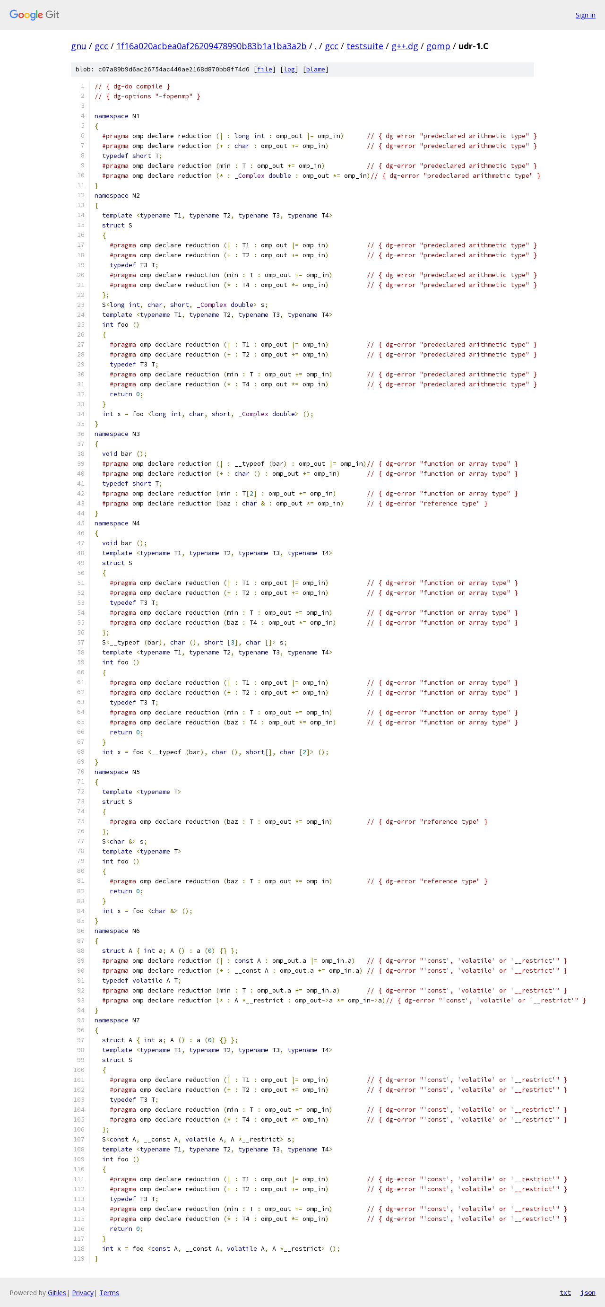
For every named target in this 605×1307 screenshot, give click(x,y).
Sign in (586, 14)
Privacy (83, 1292)
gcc (101, 46)
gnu (78, 46)
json (588, 1292)
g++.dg (404, 46)
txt (565, 1292)
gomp (438, 46)
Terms (109, 1292)
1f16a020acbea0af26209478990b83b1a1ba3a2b (211, 46)
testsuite (364, 46)
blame (315, 69)
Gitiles (57, 1292)
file (264, 69)
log (289, 69)
